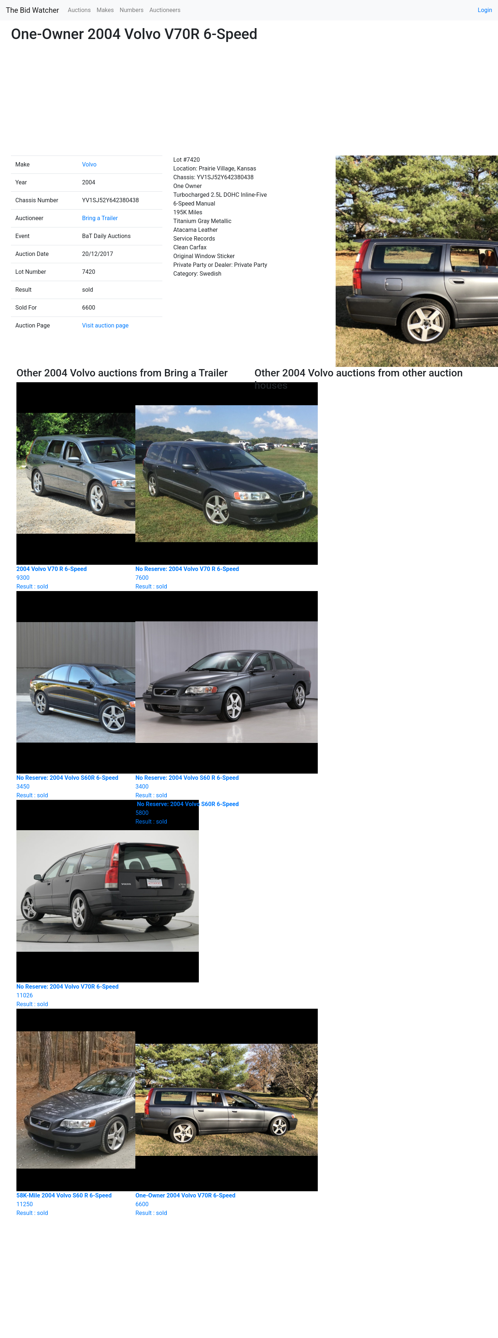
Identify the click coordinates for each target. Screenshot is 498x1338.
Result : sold (189, 813)
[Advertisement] (249, 101)
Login (485, 10)
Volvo (89, 164)
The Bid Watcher (32, 10)
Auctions (79, 10)
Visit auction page (105, 325)
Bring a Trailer (100, 218)
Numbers (131, 10)
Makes (105, 10)
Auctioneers (164, 10)
